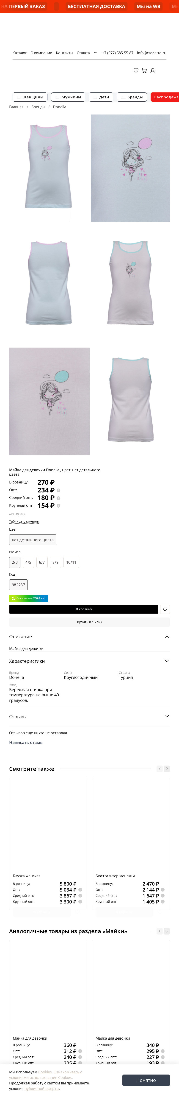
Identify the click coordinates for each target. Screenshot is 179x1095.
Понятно (146, 1080)
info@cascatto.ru (155, 52)
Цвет (13, 530)
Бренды (38, 106)
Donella (59, 106)
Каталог (16, 52)
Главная (16, 106)
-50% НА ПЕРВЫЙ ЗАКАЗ (55, 6)
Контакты (61, 52)
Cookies (45, 1072)
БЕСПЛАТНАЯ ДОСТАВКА (135, 6)
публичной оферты (42, 1088)
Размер (15, 552)
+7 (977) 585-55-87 (121, 52)
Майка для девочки (30, 1038)
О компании (38, 52)
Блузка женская (27, 875)
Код (12, 575)
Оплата (79, 52)
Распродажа (163, 97)
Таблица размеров (24, 521)
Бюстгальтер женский (115, 875)
